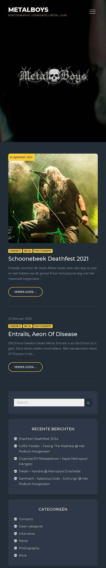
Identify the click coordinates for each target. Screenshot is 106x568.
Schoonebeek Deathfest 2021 (48, 258)
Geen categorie (31, 526)
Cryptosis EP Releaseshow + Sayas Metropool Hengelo (53, 461)
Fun (64, 15)
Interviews (27, 533)
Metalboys (28, 9)
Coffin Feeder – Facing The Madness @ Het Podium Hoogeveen (52, 448)
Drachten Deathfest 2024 (38, 439)
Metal (54, 15)
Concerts (39, 15)
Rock (23, 555)
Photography (19, 15)
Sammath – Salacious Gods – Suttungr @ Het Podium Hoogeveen (53, 481)
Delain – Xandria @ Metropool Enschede (50, 471)
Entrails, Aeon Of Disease (42, 334)
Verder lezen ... (25, 292)
